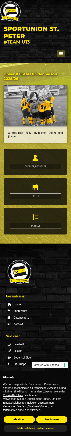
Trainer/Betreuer (35, 166)
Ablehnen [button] (19, 419)
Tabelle (35, 225)
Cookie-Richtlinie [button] (13, 395)
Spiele (35, 196)
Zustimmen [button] (52, 419)
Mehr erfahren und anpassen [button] (35, 428)
